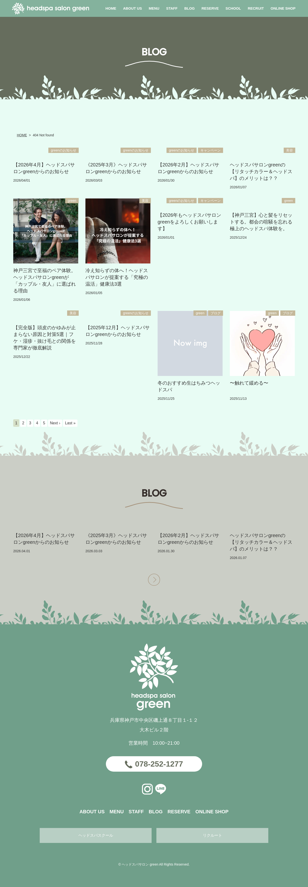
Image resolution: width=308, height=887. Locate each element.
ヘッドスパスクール (95, 835)
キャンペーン (210, 150)
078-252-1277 (159, 764)
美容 (289, 150)
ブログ (216, 313)
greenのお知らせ (63, 150)
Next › (55, 423)
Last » (70, 423)
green (72, 201)
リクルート (212, 835)
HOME (22, 135)
